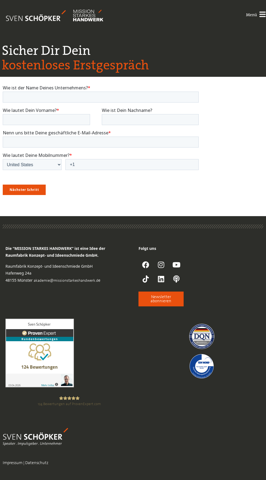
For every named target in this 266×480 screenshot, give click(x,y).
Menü (250, 15)
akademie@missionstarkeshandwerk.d (66, 280)
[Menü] (262, 15)
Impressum (12, 462)
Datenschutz (36, 462)
